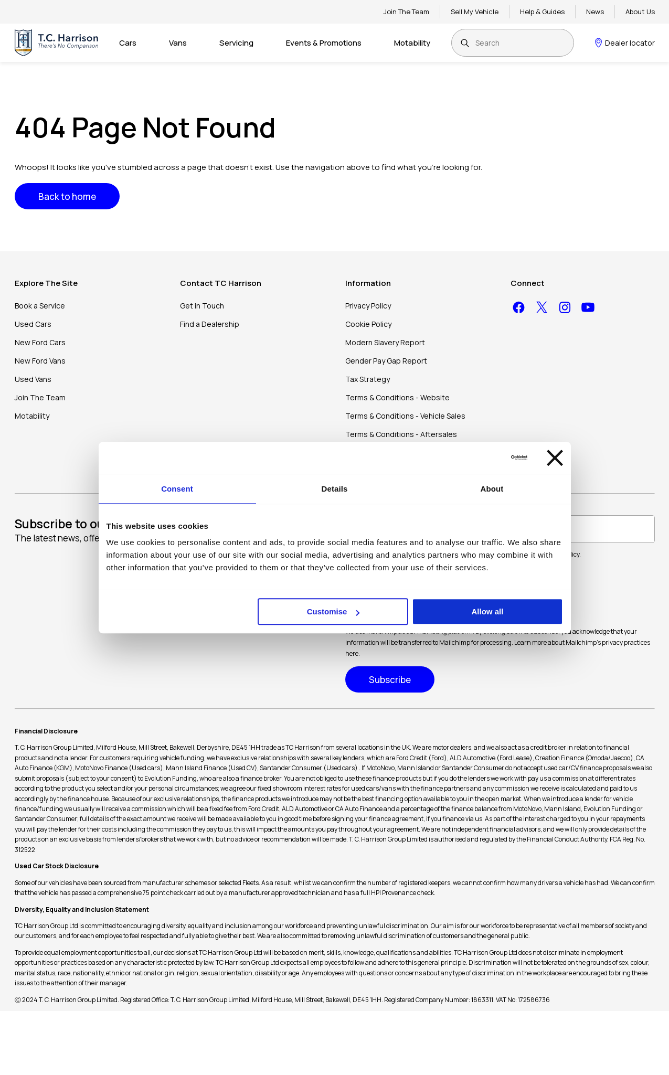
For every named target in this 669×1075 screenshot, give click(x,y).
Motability (412, 42)
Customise (333, 611)
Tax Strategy (367, 379)
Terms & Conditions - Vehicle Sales (405, 416)
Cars (127, 42)
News (595, 11)
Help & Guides (542, 11)
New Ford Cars (40, 342)
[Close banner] (555, 458)
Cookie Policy (368, 324)
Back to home (67, 196)
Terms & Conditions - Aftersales (401, 434)
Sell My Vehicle (474, 11)
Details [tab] (335, 488)
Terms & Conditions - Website (397, 397)
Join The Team (406, 11)
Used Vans (33, 379)
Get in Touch (202, 306)
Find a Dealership (209, 324)
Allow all (488, 611)
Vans (178, 42)
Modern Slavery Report (385, 342)
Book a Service (40, 306)
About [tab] (492, 488)
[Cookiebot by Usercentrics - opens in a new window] (481, 457)
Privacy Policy (368, 306)
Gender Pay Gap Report (386, 361)
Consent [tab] (177, 488)
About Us (640, 11)
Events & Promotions (324, 42)
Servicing (236, 42)
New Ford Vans (40, 361)
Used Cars (33, 324)
